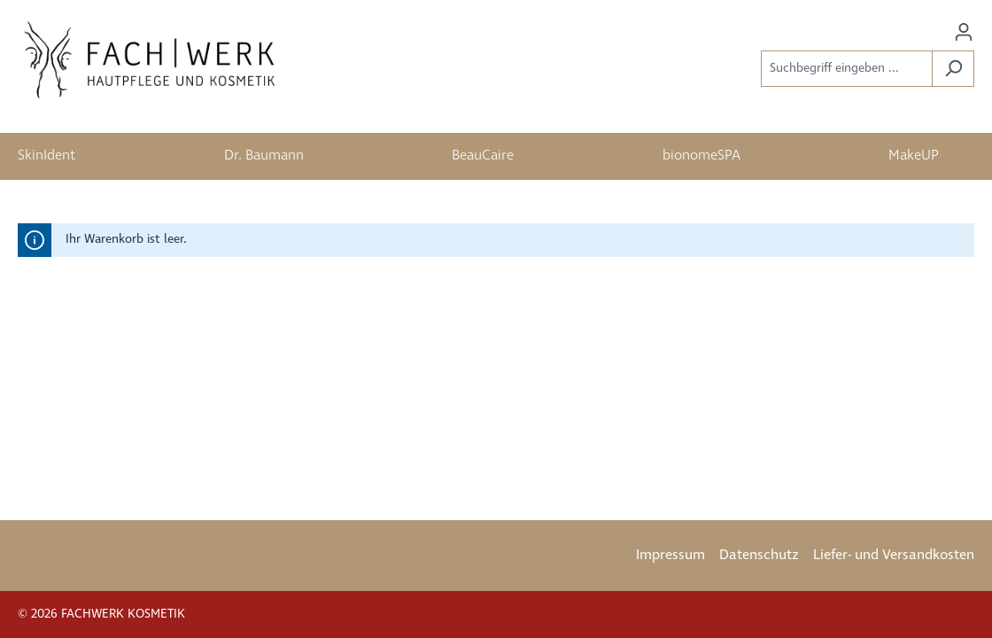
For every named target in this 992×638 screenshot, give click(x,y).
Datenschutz (759, 555)
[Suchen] (953, 69)
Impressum (670, 555)
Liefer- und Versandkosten (893, 555)
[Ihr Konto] (963, 32)
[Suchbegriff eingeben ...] (847, 69)
